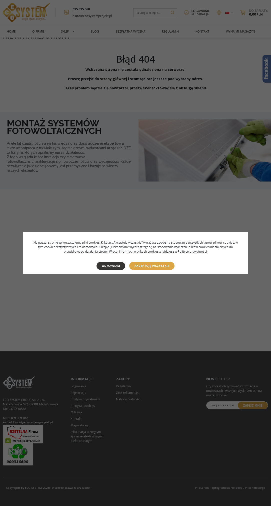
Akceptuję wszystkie (151, 266)
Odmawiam (111, 266)
